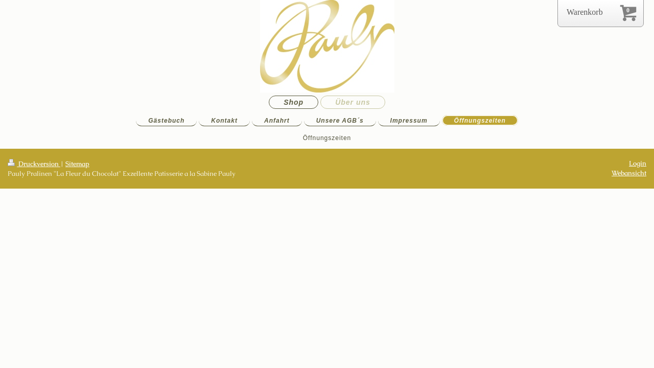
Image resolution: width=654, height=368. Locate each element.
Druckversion (34, 163)
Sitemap (77, 163)
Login (637, 163)
